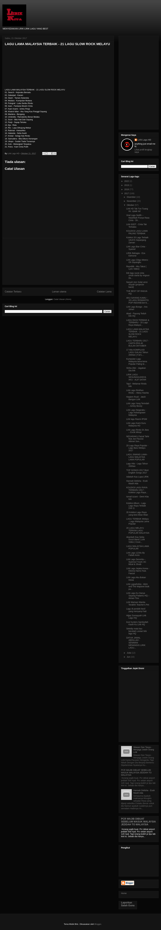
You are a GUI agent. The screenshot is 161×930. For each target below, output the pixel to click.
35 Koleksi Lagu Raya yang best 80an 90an (137, 513)
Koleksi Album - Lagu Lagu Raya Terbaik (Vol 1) (136, 505)
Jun (129, 657)
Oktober (131, 205)
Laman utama (59, 291)
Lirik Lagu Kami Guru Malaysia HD (136, 424)
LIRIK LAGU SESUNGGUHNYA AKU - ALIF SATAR (136, 377)
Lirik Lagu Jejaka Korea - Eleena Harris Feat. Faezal (137, 571)
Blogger (98, 924)
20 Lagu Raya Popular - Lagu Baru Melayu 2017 (137, 448)
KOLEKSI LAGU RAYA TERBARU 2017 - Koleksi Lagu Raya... (137, 490)
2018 (127, 189)
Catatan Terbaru (13, 291)
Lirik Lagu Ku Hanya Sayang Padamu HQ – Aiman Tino (137, 595)
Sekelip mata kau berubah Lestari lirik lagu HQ (136, 631)
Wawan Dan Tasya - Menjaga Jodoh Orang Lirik (143, 749)
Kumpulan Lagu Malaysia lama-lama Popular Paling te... (136, 361)
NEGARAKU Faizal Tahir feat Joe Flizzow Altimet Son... (137, 439)
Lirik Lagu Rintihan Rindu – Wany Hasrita (137, 391)
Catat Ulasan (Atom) (62, 299)
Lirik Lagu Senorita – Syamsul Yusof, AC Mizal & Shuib (136, 562)
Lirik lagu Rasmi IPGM (136, 419)
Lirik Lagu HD (144, 140)
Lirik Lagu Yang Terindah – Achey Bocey (137, 404)
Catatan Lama (104, 291)
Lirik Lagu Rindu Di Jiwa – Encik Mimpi (137, 431)
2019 (127, 185)
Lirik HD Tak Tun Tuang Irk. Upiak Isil (137, 209)
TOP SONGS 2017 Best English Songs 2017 (137, 471)
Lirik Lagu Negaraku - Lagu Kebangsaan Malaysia (136, 412)
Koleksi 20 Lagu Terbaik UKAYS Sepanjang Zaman (137, 240)
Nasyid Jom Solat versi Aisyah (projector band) (136, 284)
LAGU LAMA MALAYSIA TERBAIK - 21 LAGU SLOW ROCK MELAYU (137, 333)
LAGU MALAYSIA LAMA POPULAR (137, 547)
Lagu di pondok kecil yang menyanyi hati (136, 610)
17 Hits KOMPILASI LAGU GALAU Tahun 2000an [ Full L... (137, 352)
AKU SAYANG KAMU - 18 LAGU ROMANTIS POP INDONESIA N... (137, 300)
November (132, 201)
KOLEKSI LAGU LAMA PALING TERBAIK (137, 232)
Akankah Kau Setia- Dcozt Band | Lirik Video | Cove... (135, 539)
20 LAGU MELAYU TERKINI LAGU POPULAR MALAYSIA (137, 530)
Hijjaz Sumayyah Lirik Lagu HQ (136, 616)
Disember (131, 197)
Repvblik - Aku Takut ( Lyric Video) (136, 267)
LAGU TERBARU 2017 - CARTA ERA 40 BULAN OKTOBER (137, 343)
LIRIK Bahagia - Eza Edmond (135, 254)
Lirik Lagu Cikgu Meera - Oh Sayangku (137, 261)
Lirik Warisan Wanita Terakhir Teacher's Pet (137, 603)
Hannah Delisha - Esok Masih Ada (137, 482)
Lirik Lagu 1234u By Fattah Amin (135, 554)
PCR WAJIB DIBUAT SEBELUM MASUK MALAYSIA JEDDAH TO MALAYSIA (136, 772)
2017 (127, 193)
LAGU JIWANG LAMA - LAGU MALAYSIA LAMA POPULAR (137, 457)
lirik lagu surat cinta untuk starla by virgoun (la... (138, 275)
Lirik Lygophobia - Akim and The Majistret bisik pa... (137, 586)
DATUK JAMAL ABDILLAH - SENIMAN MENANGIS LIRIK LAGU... (135, 643)
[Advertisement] (58, 261)
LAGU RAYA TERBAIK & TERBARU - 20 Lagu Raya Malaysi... (137, 322)
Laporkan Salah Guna (127, 904)
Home (124, 893)
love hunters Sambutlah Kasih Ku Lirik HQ (137, 623)
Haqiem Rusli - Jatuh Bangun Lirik (136, 398)
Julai (129, 653)
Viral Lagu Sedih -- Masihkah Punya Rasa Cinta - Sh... (137, 217)
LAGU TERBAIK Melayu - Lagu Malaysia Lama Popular (137, 521)
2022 (127, 181)
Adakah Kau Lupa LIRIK (137, 477)
